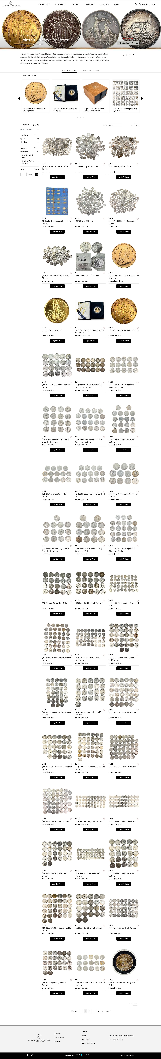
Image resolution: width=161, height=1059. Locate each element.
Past (29, 139)
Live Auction (29, 36)
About (84, 1036)
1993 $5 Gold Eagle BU (51, 330)
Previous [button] (19, 98)
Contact (90, 4)
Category (23, 148)
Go (37, 174)
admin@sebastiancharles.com (123, 1036)
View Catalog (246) (126, 43)
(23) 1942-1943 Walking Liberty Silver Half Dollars (122, 549)
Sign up (145, 4)
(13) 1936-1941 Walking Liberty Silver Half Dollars (55, 549)
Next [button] (142, 98)
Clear (36, 135)
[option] (35, 96)
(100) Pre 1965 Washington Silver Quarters (125, 110)
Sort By (105, 125)
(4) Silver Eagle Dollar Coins (87, 275)
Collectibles (24, 152)
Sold (30, 142)
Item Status (24, 135)
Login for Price (57, 177)
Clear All (36, 125)
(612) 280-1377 (118, 1039)
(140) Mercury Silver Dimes (120, 166)
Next (108, 1011)
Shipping (104, 4)
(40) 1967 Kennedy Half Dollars (55, 821)
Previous (73, 1011)
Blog (116, 4)
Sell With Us (61, 4)
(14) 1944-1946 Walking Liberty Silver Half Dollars (88, 549)
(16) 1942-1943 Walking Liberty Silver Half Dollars (55, 440)
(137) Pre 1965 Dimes (84, 221)
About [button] (76, 4)
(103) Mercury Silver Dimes (86, 166)
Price (22, 169)
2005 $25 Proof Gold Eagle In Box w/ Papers (65, 110)
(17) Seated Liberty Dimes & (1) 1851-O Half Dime (88, 385)
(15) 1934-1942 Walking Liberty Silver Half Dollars (122, 385)
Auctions (58, 1034)
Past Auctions (59, 1037)
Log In (152, 4)
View (132, 125)
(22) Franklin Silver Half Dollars (88, 928)
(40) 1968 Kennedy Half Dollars (122, 821)
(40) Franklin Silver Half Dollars (122, 766)
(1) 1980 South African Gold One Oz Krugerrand (35, 110)
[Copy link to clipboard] (123, 55)
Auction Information (91, 70)
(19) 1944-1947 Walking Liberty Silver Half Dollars (88, 440)
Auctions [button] (43, 4)
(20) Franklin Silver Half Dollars (55, 603)
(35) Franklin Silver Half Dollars (122, 712)
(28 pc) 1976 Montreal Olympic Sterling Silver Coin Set (94, 110)
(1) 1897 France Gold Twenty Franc (124, 330)
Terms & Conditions (88, 1043)
